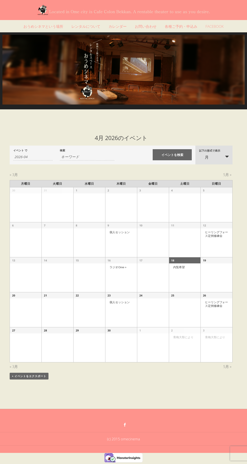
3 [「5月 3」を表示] (203, 330)
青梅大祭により (183, 337)
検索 (62, 150)
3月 (14, 174)
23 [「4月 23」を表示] (109, 295)
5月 (227, 174)
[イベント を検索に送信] (172, 154)
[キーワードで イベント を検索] (87, 157)
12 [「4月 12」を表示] (204, 225)
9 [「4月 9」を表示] (108, 225)
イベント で (20, 150)
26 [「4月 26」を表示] (204, 295)
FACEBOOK (215, 26)
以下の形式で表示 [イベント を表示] (209, 150)
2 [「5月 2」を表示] (172, 330)
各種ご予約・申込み (181, 26)
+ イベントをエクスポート (29, 376)
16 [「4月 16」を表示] (109, 260)
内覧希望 (179, 267)
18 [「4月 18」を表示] (172, 260)
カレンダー (118, 26)
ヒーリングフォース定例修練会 (216, 234)
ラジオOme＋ (118, 267)
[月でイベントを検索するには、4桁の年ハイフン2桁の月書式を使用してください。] (33, 157)
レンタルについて (85, 26)
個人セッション (120, 232)
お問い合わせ (146, 26)
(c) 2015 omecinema (123, 438)
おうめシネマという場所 (43, 26)
